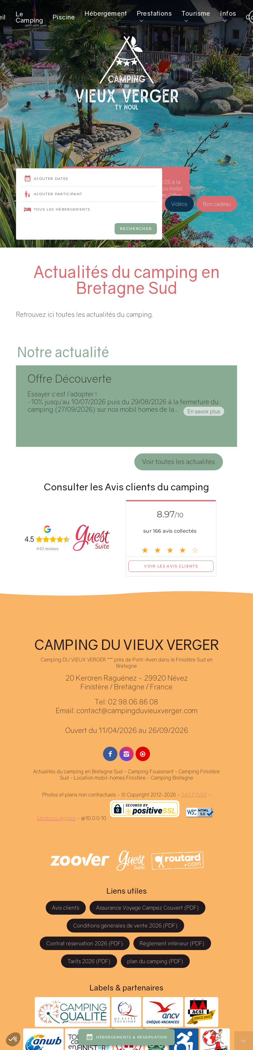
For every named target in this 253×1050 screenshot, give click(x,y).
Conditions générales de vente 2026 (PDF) (125, 925)
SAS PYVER (194, 794)
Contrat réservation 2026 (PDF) (84, 943)
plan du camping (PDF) (155, 961)
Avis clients (65, 907)
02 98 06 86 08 (133, 701)
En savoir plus (204, 411)
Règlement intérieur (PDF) (172, 943)
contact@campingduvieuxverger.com (137, 710)
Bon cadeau (217, 213)
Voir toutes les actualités (178, 461)
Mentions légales (56, 818)
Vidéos (179, 213)
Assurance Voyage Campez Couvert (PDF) (147, 907)
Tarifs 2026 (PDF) (89, 961)
